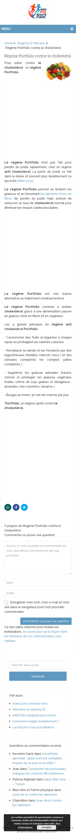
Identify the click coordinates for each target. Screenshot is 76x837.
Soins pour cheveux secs (30, 703)
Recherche (38, 676)
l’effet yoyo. (25, 181)
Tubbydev (50, 831)
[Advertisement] (38, 121)
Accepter (46, 827)
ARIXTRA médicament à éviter (34, 715)
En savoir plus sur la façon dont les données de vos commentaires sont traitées (35, 636)
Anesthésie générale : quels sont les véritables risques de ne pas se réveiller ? (37, 758)
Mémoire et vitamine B (28, 709)
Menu (6, 29)
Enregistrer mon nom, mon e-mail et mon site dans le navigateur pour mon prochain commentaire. (36, 607)
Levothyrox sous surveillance (33, 727)
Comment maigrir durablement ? (35, 721)
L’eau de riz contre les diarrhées (34, 794)
